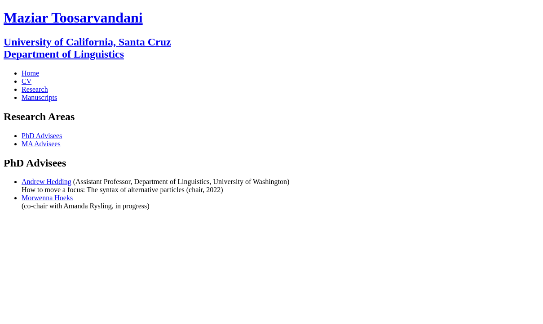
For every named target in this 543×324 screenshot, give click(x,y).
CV (26, 81)
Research (35, 89)
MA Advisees (41, 144)
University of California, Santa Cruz (87, 42)
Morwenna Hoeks (47, 198)
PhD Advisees (42, 136)
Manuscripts (39, 97)
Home (30, 73)
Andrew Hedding (46, 181)
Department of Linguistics (64, 54)
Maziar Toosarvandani (73, 17)
